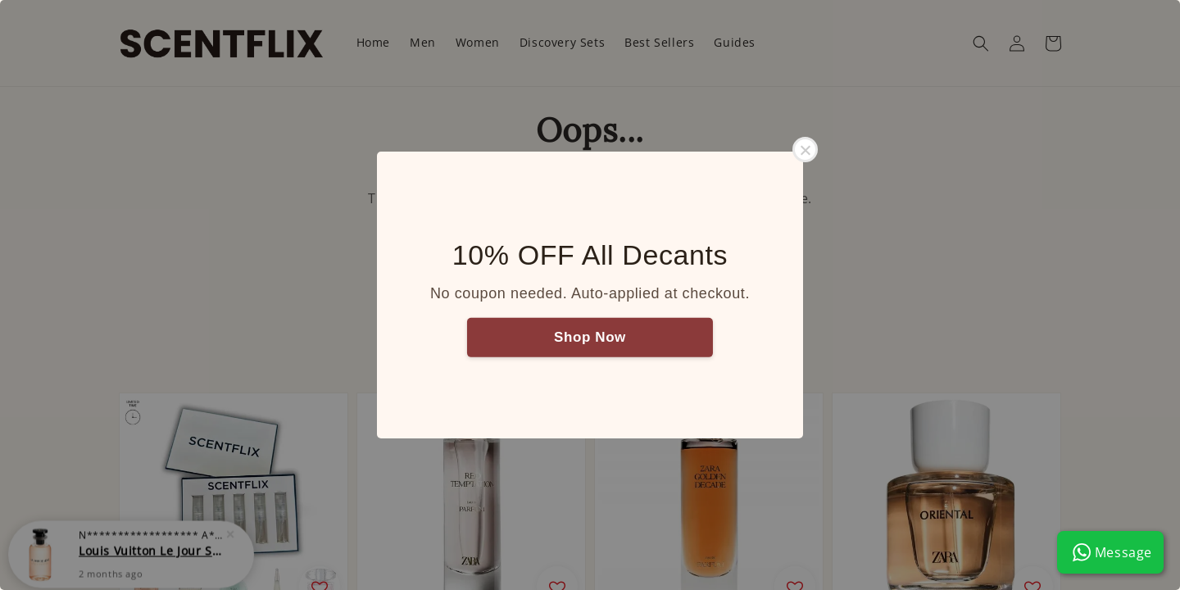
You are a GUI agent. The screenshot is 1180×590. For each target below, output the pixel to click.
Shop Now (590, 336)
